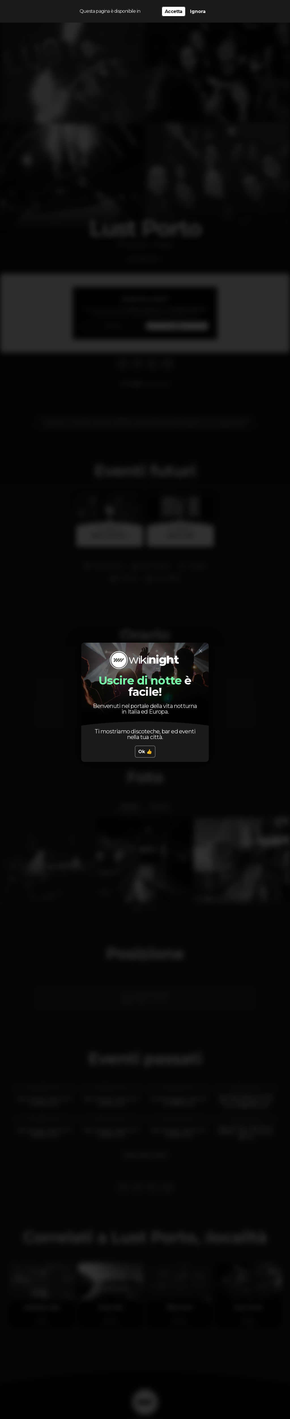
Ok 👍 (145, 751)
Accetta (173, 11)
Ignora (198, 11)
